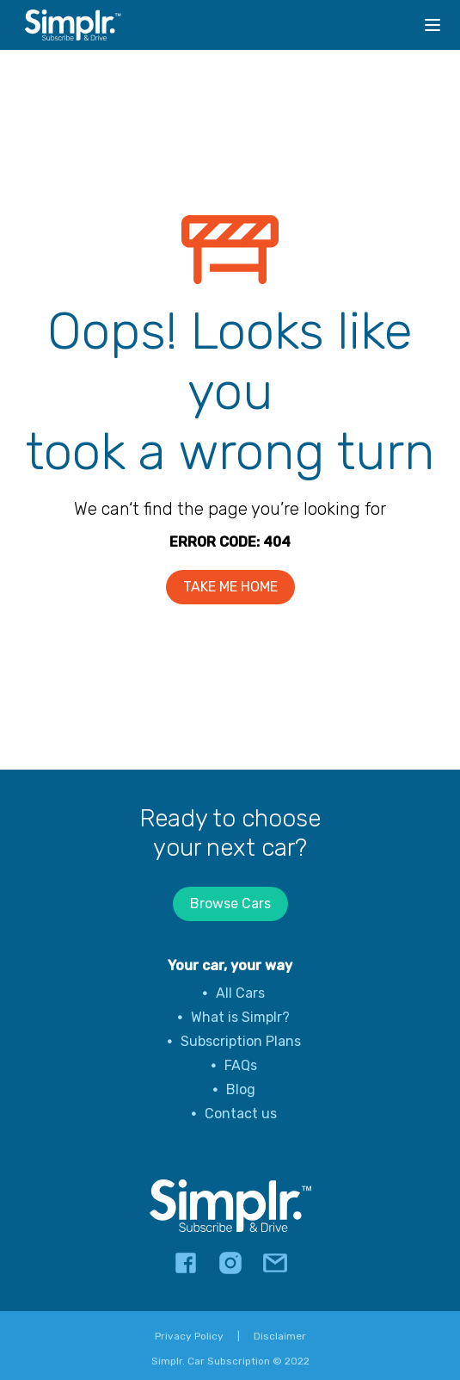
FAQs (240, 1065)
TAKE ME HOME (230, 587)
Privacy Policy (189, 1336)
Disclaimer (280, 1336)
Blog (240, 1089)
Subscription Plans (241, 1041)
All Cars (240, 993)
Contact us (241, 1113)
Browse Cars (230, 903)
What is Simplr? (240, 1017)
